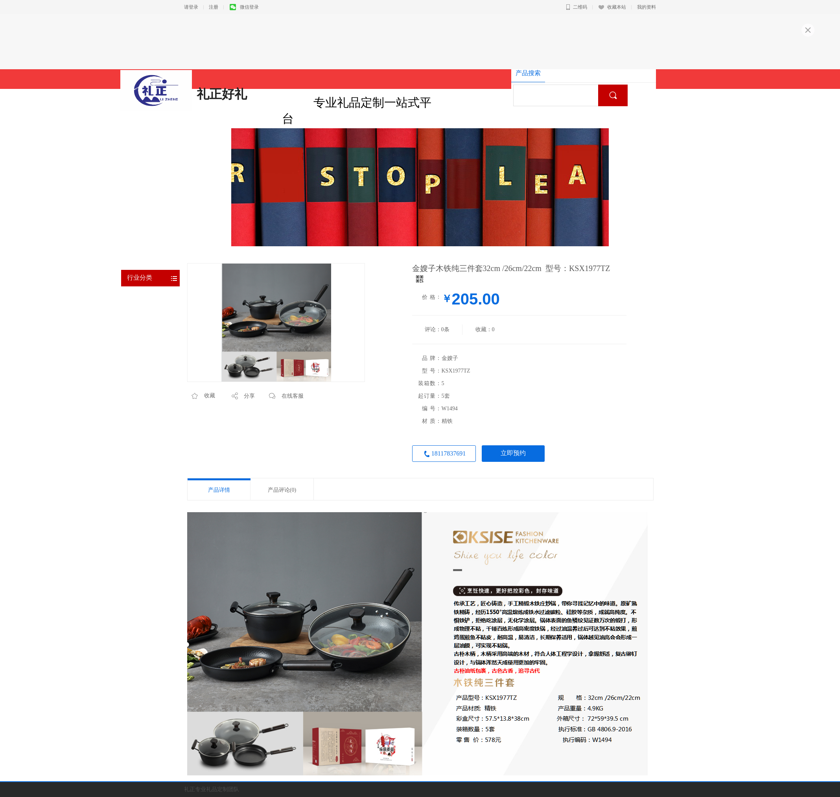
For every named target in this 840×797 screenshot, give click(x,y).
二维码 (576, 7)
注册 (213, 7)
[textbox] (559, 95)
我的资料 (646, 7)
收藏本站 (612, 7)
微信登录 (244, 7)
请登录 (191, 7)
